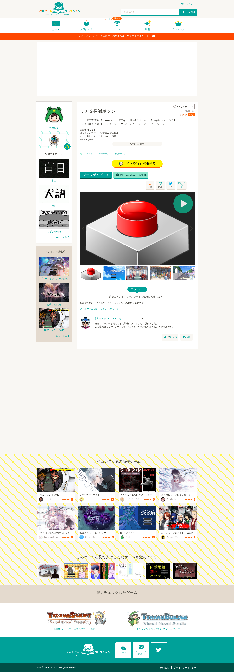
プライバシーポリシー (185, 667)
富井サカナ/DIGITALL (106, 309)
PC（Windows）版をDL (130, 176)
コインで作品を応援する (137, 164)
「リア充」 (89, 154)
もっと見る (61, 237)
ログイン (188, 3)
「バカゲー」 (103, 154)
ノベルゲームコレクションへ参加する (99, 299)
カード (55, 29)
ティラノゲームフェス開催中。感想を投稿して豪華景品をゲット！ (116, 36)
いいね (170, 328)
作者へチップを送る (190, 176)
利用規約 (165, 667)
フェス (117, 29)
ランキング (178, 29)
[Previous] (83, 219)
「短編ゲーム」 (119, 154)
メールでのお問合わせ (141, 649)
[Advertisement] (117, 69)
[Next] (191, 219)
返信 (186, 328)
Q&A (123, 649)
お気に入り (86, 29)
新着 (147, 29)
